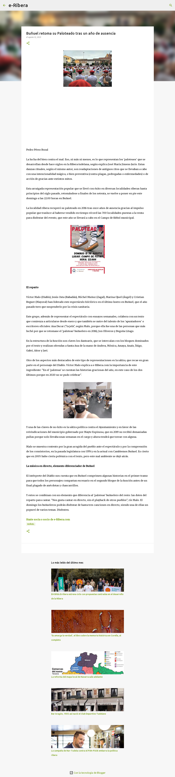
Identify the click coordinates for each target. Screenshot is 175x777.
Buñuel (30, 524)
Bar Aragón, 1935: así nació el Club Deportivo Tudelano (78, 714)
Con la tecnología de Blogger (87, 772)
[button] (28, 43)
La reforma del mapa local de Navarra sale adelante (77, 677)
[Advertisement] (49, 117)
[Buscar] (32, 5)
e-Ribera (18, 5)
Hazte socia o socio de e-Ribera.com (48, 519)
